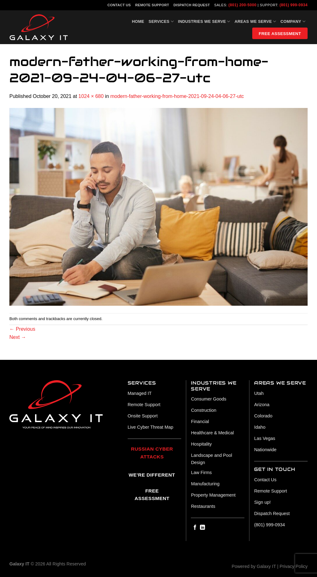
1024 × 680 (91, 96)
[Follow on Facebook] (194, 527)
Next (17, 337)
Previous (22, 329)
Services (161, 21)
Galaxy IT (266, 566)
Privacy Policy (293, 566)
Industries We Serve (204, 21)
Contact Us (119, 5)
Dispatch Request (191, 5)
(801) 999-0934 (293, 5)
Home (138, 21)
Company (292, 21)
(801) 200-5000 (242, 5)
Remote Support (152, 5)
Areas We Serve (255, 21)
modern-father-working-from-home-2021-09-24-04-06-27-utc (177, 96)
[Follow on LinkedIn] (202, 527)
